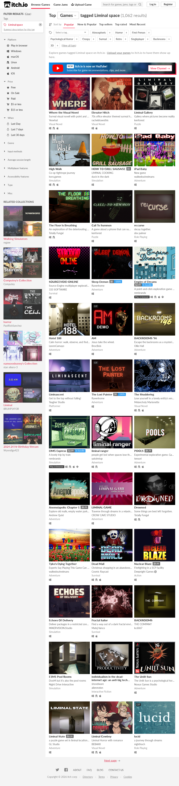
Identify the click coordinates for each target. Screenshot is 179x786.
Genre (8, 143)
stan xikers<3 (10, 367)
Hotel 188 (55, 338)
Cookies (128, 776)
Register (168, 4)
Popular (69, 24)
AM (94, 338)
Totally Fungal (56, 233)
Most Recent (137, 24)
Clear (28, 13)
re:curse (139, 225)
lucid (137, 736)
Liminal (7, 405)
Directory (88, 776)
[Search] (140, 4)
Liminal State (57, 736)
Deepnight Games (143, 571)
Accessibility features (16, 176)
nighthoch (139, 744)
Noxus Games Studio (145, 684)
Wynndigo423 (11, 450)
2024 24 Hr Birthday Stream (20, 446)
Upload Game (81, 4)
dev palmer (140, 233)
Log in (153, 4)
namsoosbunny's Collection (20, 363)
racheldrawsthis (100, 120)
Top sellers (105, 24)
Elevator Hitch (100, 112)
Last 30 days (15, 134)
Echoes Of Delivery (61, 620)
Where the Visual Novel (64, 112)
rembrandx (140, 292)
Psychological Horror (62, 39)
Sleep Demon (100, 281)
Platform (9, 39)
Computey (9, 284)
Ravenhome (98, 285)
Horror (119, 32)
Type (8, 185)
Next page (110, 760)
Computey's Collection (17, 280)
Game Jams (60, 4)
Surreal (103, 39)
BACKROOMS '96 (145, 338)
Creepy (86, 39)
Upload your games (119, 52)
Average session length (17, 159)
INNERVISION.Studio (60, 628)
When (8, 118)
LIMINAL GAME (102, 507)
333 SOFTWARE (58, 289)
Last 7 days (15, 129)
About (77, 770)
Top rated (121, 24)
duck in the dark (100, 176)
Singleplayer (137, 39)
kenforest (139, 120)
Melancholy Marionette (146, 402)
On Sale (13, 93)
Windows (14, 51)
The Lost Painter (102, 394)
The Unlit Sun (142, 676)
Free (11, 87)
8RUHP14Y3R (11, 408)
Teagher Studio (57, 402)
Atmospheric (99, 32)
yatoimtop (97, 458)
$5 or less (14, 104)
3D (52, 45)
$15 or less (15, 109)
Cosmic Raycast (100, 571)
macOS (13, 56)
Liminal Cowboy (101, 736)
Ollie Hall (139, 345)
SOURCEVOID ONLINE (63, 281)
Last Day (13, 123)
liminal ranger (100, 450)
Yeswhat (53, 120)
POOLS (139, 450)
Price (8, 81)
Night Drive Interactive (61, 684)
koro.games (55, 176)
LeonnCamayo (56, 345)
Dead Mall (98, 563)
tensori (138, 458)
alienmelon (97, 687)
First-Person (138, 32)
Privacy (114, 776)
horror (7, 321)
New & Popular (86, 24)
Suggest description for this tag (19, 29)
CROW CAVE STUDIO (104, 515)
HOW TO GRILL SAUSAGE (108, 168)
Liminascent (56, 394)
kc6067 (138, 628)
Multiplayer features (15, 168)
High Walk (55, 168)
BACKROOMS (143, 620)
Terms (101, 776)
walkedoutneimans (144, 176)
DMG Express (57, 450)
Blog (100, 770)
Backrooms (159, 39)
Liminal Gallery (143, 112)
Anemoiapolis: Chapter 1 (64, 507)
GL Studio (54, 744)
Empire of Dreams (145, 281)
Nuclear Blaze (143, 563)
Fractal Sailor (100, 620)
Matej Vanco (98, 628)
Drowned (140, 507)
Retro (119, 39)
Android (13, 67)
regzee (6, 242)
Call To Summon (102, 225)
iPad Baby (140, 168)
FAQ (89, 770)
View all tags (69, 45)
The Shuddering (144, 394)
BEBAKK (96, 744)
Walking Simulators (15, 238)
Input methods (12, 151)
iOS (11, 73)
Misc (7, 193)
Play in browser (17, 45)
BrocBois (96, 345)
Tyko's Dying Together (63, 563)
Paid (11, 98)
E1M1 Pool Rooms (60, 676)
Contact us (116, 770)
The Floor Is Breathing (63, 225)
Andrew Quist (56, 515)
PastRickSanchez (12, 325)
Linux (12, 62)
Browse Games (40, 4)
